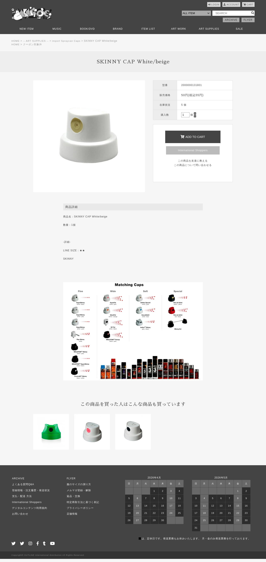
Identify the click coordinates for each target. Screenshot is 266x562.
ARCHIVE (231, 22)
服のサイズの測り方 (78, 487)
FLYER (248, 22)
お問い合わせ (19, 516)
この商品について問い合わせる (193, 168)
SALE (239, 31)
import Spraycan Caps (67, 43)
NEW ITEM (27, 31)
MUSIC (57, 31)
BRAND (118, 31)
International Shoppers (193, 153)
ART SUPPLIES (209, 31)
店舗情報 (71, 516)
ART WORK (178, 31)
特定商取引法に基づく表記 (82, 505)
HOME (15, 43)
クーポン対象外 (32, 47)
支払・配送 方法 (21, 499)
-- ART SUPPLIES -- (36, 43)
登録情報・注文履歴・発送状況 (30, 493)
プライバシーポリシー (79, 510)
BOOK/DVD (87, 31)
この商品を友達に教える (193, 163)
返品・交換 (73, 499)
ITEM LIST (148, 31)
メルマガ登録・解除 (78, 493)
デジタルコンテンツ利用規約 (29, 510)
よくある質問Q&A (22, 487)
